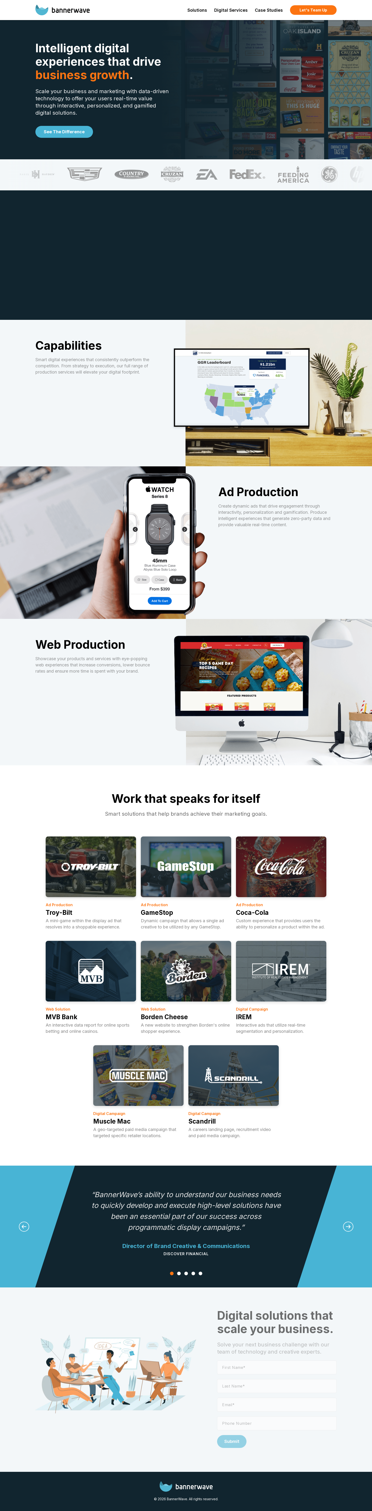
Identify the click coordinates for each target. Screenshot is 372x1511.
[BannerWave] (62, 10)
